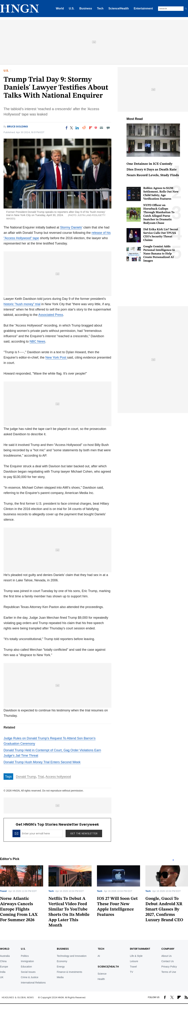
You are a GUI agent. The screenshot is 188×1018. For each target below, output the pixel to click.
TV (131, 971)
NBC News (37, 341)
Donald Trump (26, 776)
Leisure (134, 961)
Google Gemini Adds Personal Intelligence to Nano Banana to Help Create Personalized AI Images (159, 253)
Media (60, 977)
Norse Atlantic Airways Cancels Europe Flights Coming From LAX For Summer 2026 (19, 909)
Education (26, 966)
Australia (5, 955)
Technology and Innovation (72, 955)
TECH (101, 949)
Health (101, 979)
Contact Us (167, 961)
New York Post (56, 357)
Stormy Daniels (71, 227)
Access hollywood (58, 776)
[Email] (101, 128)
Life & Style (136, 955)
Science (102, 973)
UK (1, 977)
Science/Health (119, 8)
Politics (25, 955)
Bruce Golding (17, 126)
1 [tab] (173, 860)
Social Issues (28, 971)
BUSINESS (63, 949)
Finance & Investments (69, 971)
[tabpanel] (70, 897)
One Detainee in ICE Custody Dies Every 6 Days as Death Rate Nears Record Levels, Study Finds (153, 169)
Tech (100, 8)
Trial (41, 776)
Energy (61, 966)
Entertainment (143, 8)
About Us (166, 955)
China (3, 961)
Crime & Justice (29, 977)
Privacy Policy (169, 966)
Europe (4, 966)
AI (99, 955)
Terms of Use (168, 971)
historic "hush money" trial (22, 304)
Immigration (27, 961)
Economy (62, 961)
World (60, 8)
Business (85, 8)
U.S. (71, 8)
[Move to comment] (108, 128)
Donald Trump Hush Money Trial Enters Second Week (42, 762)
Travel (3, 891)
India (2, 971)
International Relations (33, 982)
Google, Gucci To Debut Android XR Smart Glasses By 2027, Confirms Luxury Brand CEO (164, 909)
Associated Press (50, 315)
